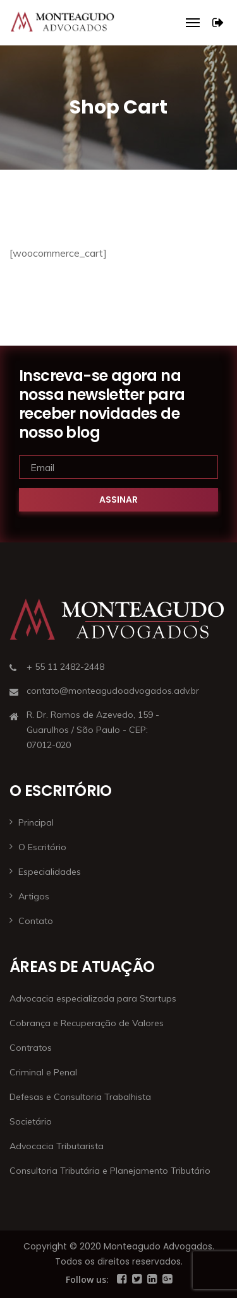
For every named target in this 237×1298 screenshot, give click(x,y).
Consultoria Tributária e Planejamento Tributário (109, 1170)
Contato (35, 921)
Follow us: (87, 1279)
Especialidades (49, 871)
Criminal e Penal (43, 1072)
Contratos (30, 1047)
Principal (36, 822)
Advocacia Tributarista (56, 1146)
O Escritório (42, 847)
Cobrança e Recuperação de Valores (86, 1023)
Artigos (33, 896)
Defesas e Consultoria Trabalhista (80, 1096)
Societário (30, 1121)
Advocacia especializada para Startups (92, 998)
